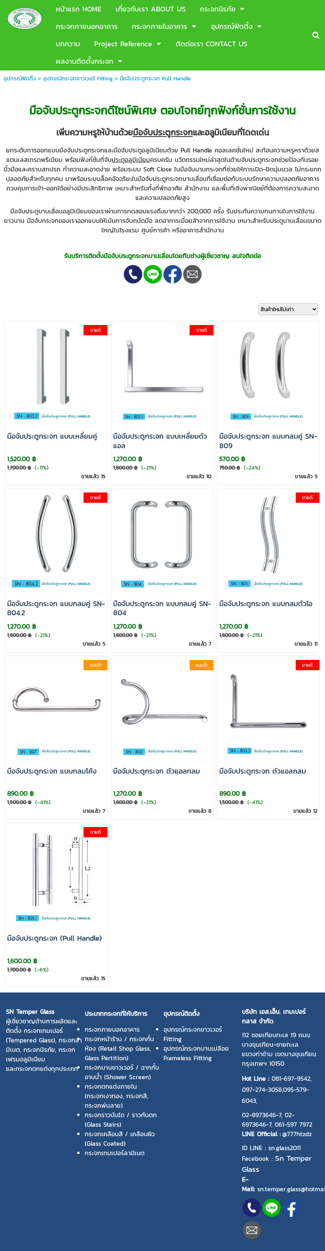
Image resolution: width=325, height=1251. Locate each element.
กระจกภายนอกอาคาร (112, 1029)
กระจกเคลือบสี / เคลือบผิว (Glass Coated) (120, 1138)
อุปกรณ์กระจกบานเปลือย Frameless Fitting (196, 1053)
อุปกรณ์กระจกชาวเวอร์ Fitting (78, 78)
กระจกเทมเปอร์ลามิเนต (114, 1153)
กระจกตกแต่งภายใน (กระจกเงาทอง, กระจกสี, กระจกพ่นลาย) (116, 1096)
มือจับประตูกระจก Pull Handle (155, 78)
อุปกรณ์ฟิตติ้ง (20, 78)
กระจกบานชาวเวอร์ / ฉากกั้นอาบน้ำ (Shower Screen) (122, 1072)
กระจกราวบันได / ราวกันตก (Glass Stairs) (121, 1119)
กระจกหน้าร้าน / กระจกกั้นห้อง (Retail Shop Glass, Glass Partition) (119, 1048)
